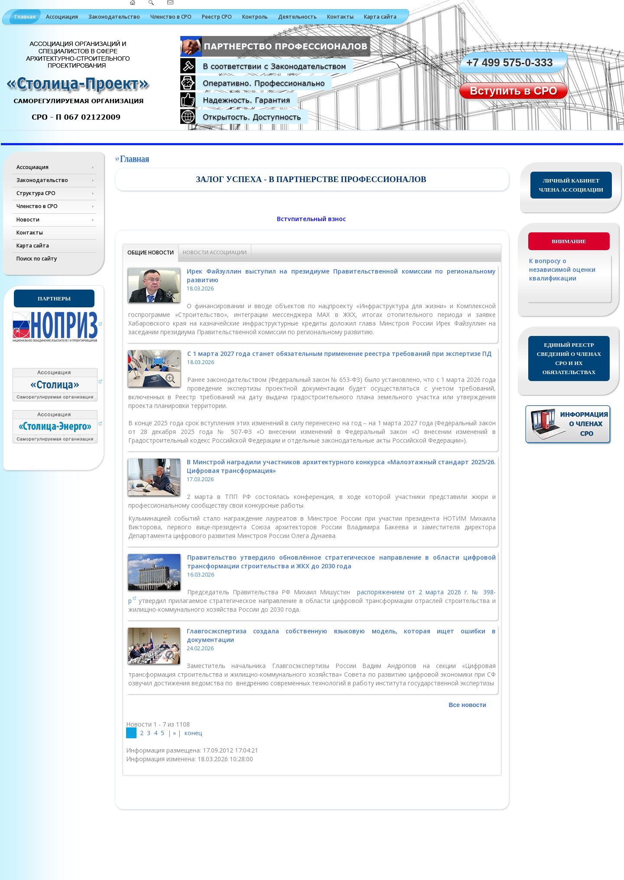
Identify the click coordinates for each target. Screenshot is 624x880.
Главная (25, 16)
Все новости (467, 704)
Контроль (255, 16)
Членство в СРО (171, 16)
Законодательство (114, 16)
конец (193, 733)
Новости (27, 219)
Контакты (340, 16)
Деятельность (297, 16)
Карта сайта (380, 16)
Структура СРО (35, 193)
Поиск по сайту (36, 258)
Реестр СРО (217, 16)
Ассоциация (62, 16)
